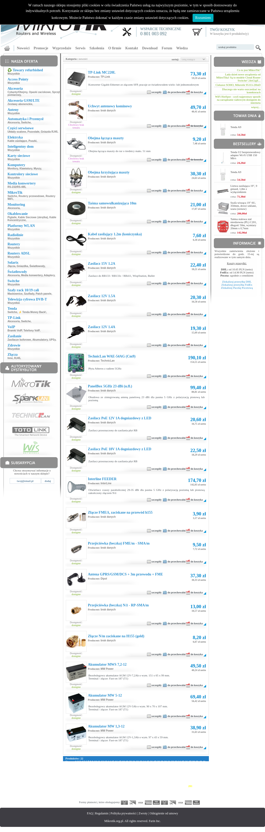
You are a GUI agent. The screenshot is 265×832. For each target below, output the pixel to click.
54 (109, 764)
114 (199, 767)
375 (102, 798)
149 (92, 773)
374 (97, 798)
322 (117, 792)
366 (195, 795)
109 (175, 767)
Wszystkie (13, 73)
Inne (10, 358)
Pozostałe (34, 131)
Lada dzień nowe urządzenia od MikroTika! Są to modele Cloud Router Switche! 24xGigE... (238, 77)
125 (111, 770)
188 (146, 776)
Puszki (33, 141)
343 (82, 795)
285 (72, 789)
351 (121, 795)
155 (121, 773)
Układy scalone (16, 131)
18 (123, 761)
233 (92, 782)
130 (136, 770)
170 (195, 773)
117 (72, 770)
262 (97, 786)
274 (156, 786)
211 (121, 779)
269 (131, 786)
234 (97, 782)
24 (144, 761)
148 (87, 773)
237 (112, 782)
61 (133, 764)
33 (175, 761)
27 (155, 761)
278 (175, 786)
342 (77, 795)
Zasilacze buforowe (19, 339)
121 (91, 770)
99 (126, 767)
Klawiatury (25, 168)
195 (180, 776)
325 (131, 792)
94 (109, 767)
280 (185, 786)
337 (190, 792)
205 (92, 779)
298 (136, 789)
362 (175, 795)
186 (136, 776)
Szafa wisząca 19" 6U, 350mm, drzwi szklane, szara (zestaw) (244, 205)
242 (136, 782)
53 (105, 764)
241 (131, 782)
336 (185, 792)
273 (151, 786)
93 (105, 767)
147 (82, 773)
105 (155, 767)
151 (102, 773)
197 (190, 776)
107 (165, 767)
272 (146, 786)
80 (200, 764)
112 (189, 767)
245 (151, 782)
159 (141, 773)
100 (131, 767)
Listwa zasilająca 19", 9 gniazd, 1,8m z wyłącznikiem (244, 188)
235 (102, 782)
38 (193, 761)
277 (171, 786)
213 (131, 779)
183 (121, 776)
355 (141, 795)
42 (67, 764)
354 (136, 795)
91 (98, 767)
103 (145, 767)
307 (180, 789)
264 (107, 786)
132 (145, 770)
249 (171, 782)
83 (70, 767)
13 (105, 761)
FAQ (90, 813)
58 (123, 764)
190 (156, 776)
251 (180, 782)
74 (179, 764)
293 (112, 789)
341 (72, 795)
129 (131, 770)
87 (84, 767)
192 (166, 776)
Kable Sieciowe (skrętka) (33, 217)
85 (77, 767)
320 (107, 792)
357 (151, 795)
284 (68, 789)
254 (195, 782)
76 (186, 764)
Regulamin (101, 813)
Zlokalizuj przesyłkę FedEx (237, 284)
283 (200, 786)
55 (112, 764)
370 (77, 798)
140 (185, 770)
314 (77, 792)
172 (68, 776)
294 (117, 789)
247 (161, 782)
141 (189, 770)
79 (196, 764)
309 (190, 789)
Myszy (37, 168)
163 (161, 773)
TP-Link (105, 76)
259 (82, 786)
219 (161, 779)
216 (146, 779)
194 (175, 776)
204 (87, 779)
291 (102, 789)
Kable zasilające (17, 141)
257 (72, 786)
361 (171, 795)
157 (131, 773)
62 (137, 764)
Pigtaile (12, 217)
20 (130, 761)
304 (166, 789)
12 (102, 761)
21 (133, 761)
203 (82, 779)
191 (161, 776)
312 (68, 792)
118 (77, 770)
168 (185, 773)
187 (141, 776)
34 (179, 761)
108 (170, 767)
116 (68, 770)
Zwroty (142, 813)
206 (97, 779)
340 (68, 795)
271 (141, 786)
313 (72, 792)
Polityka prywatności (123, 813)
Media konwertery (32, 275)
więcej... (256, 107)
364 (185, 795)
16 (116, 761)
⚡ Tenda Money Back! (32, 312)
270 (136, 786)
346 (97, 795)
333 (171, 792)
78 (193, 764)
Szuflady (29, 293)
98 (123, 767)
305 (171, 789)
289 (92, 789)
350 (117, 795)
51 (98, 764)
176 (87, 776)
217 (151, 779)
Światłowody (37, 266)
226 (195, 779)
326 (136, 792)
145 (72, 773)
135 (160, 770)
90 (95, 767)
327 (141, 792)
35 (183, 761)
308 (185, 789)
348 (107, 795)
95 (112, 767)
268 (126, 786)
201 (72, 779)
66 (151, 764)
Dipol (104, 578)
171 (200, 773)
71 (168, 764)
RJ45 (17, 358)
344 (87, 795)
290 (97, 789)
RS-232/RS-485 (16, 187)
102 (140, 767)
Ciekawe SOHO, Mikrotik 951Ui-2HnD (238, 84)
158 (136, 773)
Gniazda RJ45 (49, 131)
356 (146, 795)
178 (97, 776)
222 (175, 779)
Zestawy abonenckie (19, 104)
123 (101, 770)
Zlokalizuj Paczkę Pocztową (237, 287)
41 (204, 761)
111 (184, 767)
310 (195, 789)
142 (195, 770)
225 (190, 779)
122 (96, 770)
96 (116, 767)
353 (131, 795)
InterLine (106, 483)
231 (82, 782)
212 (126, 779)
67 (154, 764)
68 (158, 764)
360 (166, 795)
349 (112, 795)
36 (186, 761)
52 (101, 764)
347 (102, 795)
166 (175, 773)
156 (126, 773)
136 (165, 770)
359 (161, 795)
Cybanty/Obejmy (17, 92)
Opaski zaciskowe (40, 92)
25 (147, 761)
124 (106, 770)
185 (131, 776)
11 (99, 761)
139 (180, 770)
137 (170, 770)
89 (91, 767)
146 (77, 773)
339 (200, 792)
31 (169, 761)
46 (81, 764)
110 (180, 767)
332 (166, 792)
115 (203, 767)
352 (126, 795)
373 (92, 798)
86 (81, 767)
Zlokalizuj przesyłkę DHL (236, 281)
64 (144, 764)
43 (70, 764)
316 (87, 792)
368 (68, 798)
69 (161, 764)
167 (180, 773)
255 (200, 782)
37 (189, 761)
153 (112, 773)
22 (137, 761)
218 (156, 779)
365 (190, 795)
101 (135, 767)
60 (130, 764)
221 (170, 779)
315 (82, 792)
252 (185, 782)
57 (119, 764)
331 (161, 792)
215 (141, 779)
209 (112, 779)
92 (101, 767)
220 (165, 779)
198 (195, 776)
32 (172, 761)
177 (92, 776)
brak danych (108, 110)
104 (150, 767)
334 (175, 792)
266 (117, 786)
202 (77, 779)
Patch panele (44, 293)
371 (82, 798)
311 (200, 789)
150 (97, 773)
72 (172, 764)
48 (87, 764)
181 (112, 776)
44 (73, 764)
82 (67, 767)
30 (165, 761)
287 (82, 789)
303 (161, 789)
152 (107, 773)
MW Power (107, 668)
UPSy (52, 339)
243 (141, 782)
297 (131, 789)
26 (151, 761)
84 (73, 767)
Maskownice (14, 293)
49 (91, 764)
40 (200, 761)
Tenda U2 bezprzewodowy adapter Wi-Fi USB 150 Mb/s (246, 155)
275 (161, 786)
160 (146, 773)
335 (180, 792)
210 (117, 779)
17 (119, 761)
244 (146, 782)
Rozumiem (203, 18)
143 (199, 770)
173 (72, 776)
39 (197, 761)
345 (92, 795)
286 (77, 789)
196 (185, 776)
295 (121, 789)
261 (92, 786)
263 (102, 786)
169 (190, 773)
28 (158, 761)
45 (77, 764)
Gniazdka (22, 266)
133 (150, 770)
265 (112, 786)
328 (146, 792)
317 (92, 792)
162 (156, 773)
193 (171, 776)
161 (151, 773)
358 (156, 795)
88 (87, 767)
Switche (26, 122)
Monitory (12, 168)
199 (200, 776)
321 (112, 792)
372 (87, 798)
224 (185, 779)
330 (156, 792)
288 (87, 789)
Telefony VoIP (31, 330)
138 (175, 770)
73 (175, 764)
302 (156, 789)
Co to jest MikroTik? (248, 70)
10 (95, 761)
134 (155, 770)
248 (166, 782)
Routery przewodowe (31, 196)
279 (180, 786)
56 (116, 764)
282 (195, 786)
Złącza (11, 266)
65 (147, 764)
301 (151, 789)
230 (77, 782)
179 (102, 776)
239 (121, 782)
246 (156, 782)
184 (126, 776)
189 (151, 776)
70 (165, 764)
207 (102, 779)
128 (126, 770)
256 (68, 786)
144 (68, 773)
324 (126, 792)
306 (175, 789)
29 (161, 761)
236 (107, 782)
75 (182, 764)
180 (107, 776)
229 (72, 782)
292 (107, 789)
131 (140, 770)
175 (82, 776)
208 (107, 779)
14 (109, 761)
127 (121, 770)
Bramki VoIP (14, 330)
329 (151, 792)
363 (180, 795)
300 (146, 789)
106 (160, 767)
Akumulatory (40, 339)
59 (126, 764)
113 (194, 767)
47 (84, 764)
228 (68, 782)
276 (166, 786)
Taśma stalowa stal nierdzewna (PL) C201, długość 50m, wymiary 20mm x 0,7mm (244, 223)
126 (116, 770)
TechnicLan (108, 360)
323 (121, 792)
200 (68, 779)
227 (200, 779)
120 (86, 770)
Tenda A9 (236, 127)
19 (126, 761)
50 (95, 764)
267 (121, 786)
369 (72, 798)
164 (166, 773)
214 (136, 779)
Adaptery (49, 275)
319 (102, 792)
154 (117, 773)
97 (119, 767)
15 (112, 761)
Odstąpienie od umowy (164, 813)
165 (171, 773)
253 (190, 782)
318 (97, 792)
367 (200, 795)
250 (175, 782)
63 (140, 764)
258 (77, 786)
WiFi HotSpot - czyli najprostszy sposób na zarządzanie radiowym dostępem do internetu (237, 99)
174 (77, 776)
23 (141, 761)
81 (203, 764)
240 (126, 782)
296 (126, 789)
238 (117, 782)
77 (189, 764)
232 (87, 782)
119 (82, 770)
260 (87, 786)
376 (107, 798)
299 (141, 789)
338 (195, 792)
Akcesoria (13, 122)
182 (117, 776)
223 (180, 779)
